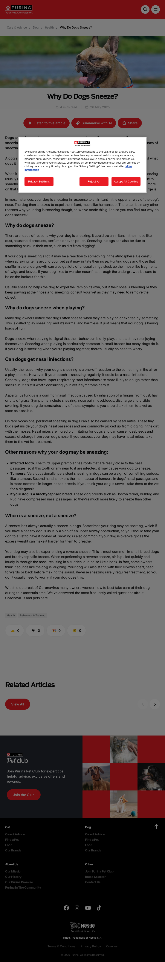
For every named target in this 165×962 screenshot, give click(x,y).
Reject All (94, 181)
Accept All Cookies (126, 181)
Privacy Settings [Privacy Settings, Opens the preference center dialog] (39, 181)
